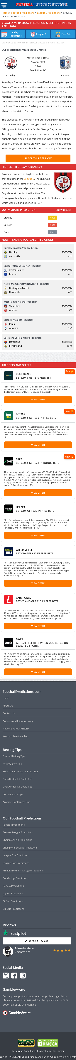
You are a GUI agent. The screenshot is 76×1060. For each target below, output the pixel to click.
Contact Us (9, 713)
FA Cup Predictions (13, 901)
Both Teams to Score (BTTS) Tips (20, 771)
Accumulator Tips (12, 763)
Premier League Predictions (18, 832)
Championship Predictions (17, 839)
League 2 (29, 178)
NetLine (31, 1004)
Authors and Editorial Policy (18, 721)
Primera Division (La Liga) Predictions (23, 870)
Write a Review (36, 941)
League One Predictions (16, 855)
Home (5, 12)
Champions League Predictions (20, 847)
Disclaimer (58, 1051)
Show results (63, 209)
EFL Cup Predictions (13, 908)
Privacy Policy (44, 1051)
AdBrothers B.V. (58, 1057)
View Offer (38, 399)
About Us (8, 705)
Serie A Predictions (13, 886)
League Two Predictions (16, 863)
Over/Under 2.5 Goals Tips (17, 779)
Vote (52, 217)
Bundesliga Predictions (15, 878)
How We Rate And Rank (16, 728)
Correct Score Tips (13, 794)
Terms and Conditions (23, 1051)
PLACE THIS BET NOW (38, 158)
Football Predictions (22, 12)
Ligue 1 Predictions (13, 893)
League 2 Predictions (48, 12)
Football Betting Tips (14, 756)
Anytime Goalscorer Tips (16, 802)
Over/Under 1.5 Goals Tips (17, 786)
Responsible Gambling (15, 736)
